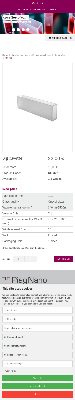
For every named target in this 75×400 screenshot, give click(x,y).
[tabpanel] (37, 23)
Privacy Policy (10, 371)
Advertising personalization (19, 328)
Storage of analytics (16, 337)
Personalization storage (18, 355)
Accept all (37, 378)
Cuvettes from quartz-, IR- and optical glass (31, 55)
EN (42, 3)
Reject (37, 394)
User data (11, 319)
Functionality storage (16, 346)
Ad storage (12, 310)
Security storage (14, 363)
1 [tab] (8, 29)
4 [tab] (23, 29)
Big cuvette (60, 55)
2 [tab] (13, 29)
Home (5, 55)
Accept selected (37, 386)
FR (37, 3)
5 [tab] (28, 29)
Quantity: (6, 259)
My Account (24, 9)
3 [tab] (18, 29)
